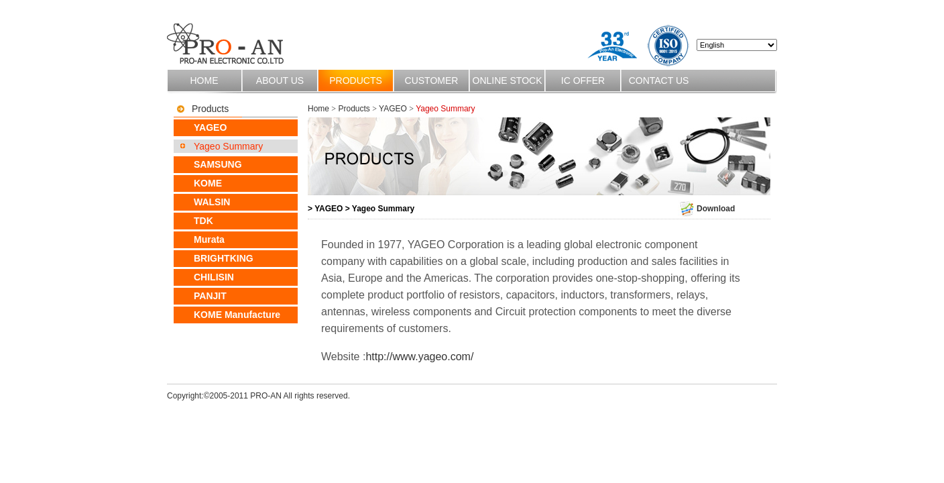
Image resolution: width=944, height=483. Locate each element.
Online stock (507, 80)
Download (706, 208)
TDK (203, 220)
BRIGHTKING (223, 258)
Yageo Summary (228, 146)
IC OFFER (583, 80)
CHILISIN (214, 277)
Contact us (659, 80)
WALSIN (212, 202)
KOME (208, 183)
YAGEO (210, 127)
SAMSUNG (218, 164)
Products (355, 80)
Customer (432, 80)
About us (280, 80)
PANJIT (210, 295)
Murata (209, 239)
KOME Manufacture (237, 314)
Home (204, 80)
